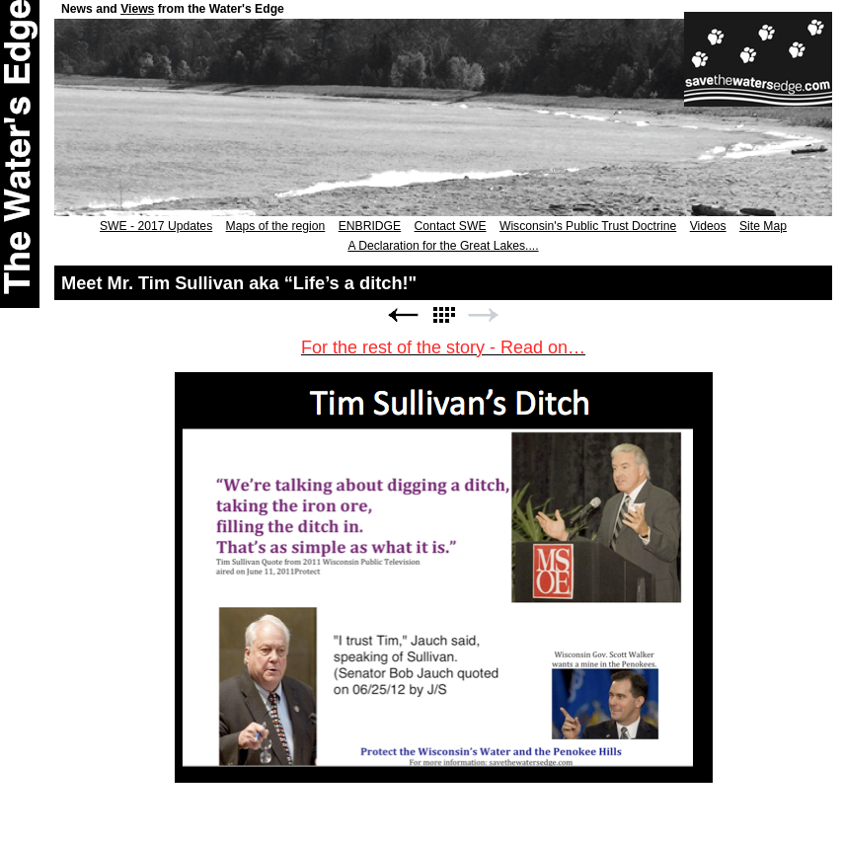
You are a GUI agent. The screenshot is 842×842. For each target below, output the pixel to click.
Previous (403, 315)
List (443, 315)
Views (137, 9)
